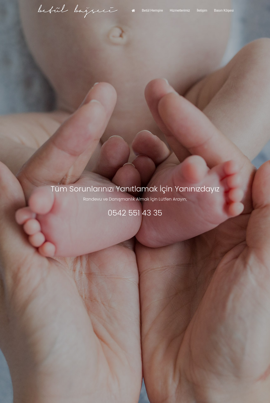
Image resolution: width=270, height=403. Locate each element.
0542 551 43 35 (135, 213)
